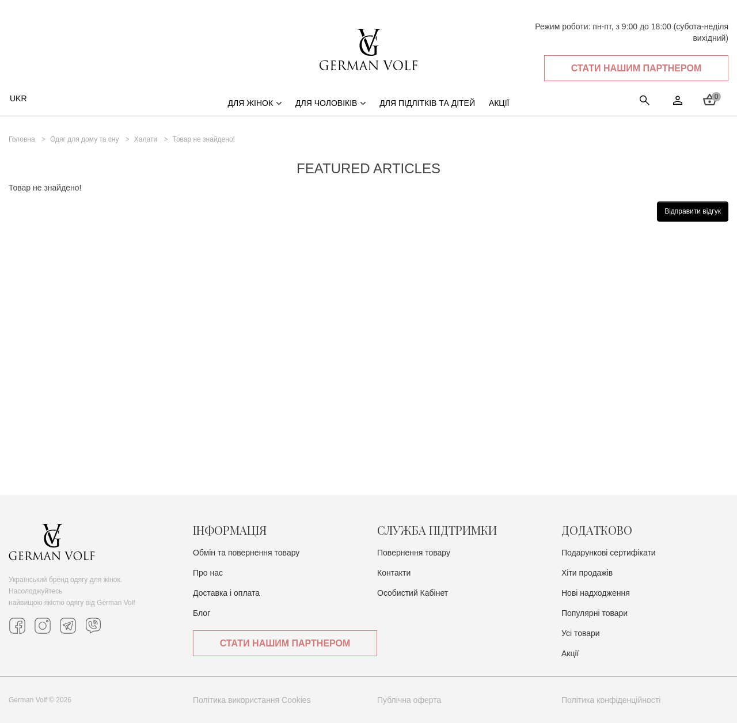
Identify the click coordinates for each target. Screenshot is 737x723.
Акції (570, 653)
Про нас (208, 572)
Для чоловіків (330, 103)
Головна (22, 139)
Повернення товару (413, 552)
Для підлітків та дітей (427, 103)
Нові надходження (595, 593)
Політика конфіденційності (610, 700)
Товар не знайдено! (203, 139)
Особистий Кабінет (412, 593)
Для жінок (254, 103)
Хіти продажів (587, 572)
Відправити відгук (692, 211)
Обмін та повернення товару (246, 552)
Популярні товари (594, 613)
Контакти (394, 572)
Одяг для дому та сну (84, 139)
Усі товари (580, 633)
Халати (145, 139)
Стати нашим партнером (636, 68)
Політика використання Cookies (252, 700)
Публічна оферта (409, 700)
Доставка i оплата (226, 593)
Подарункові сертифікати (608, 552)
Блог (201, 613)
